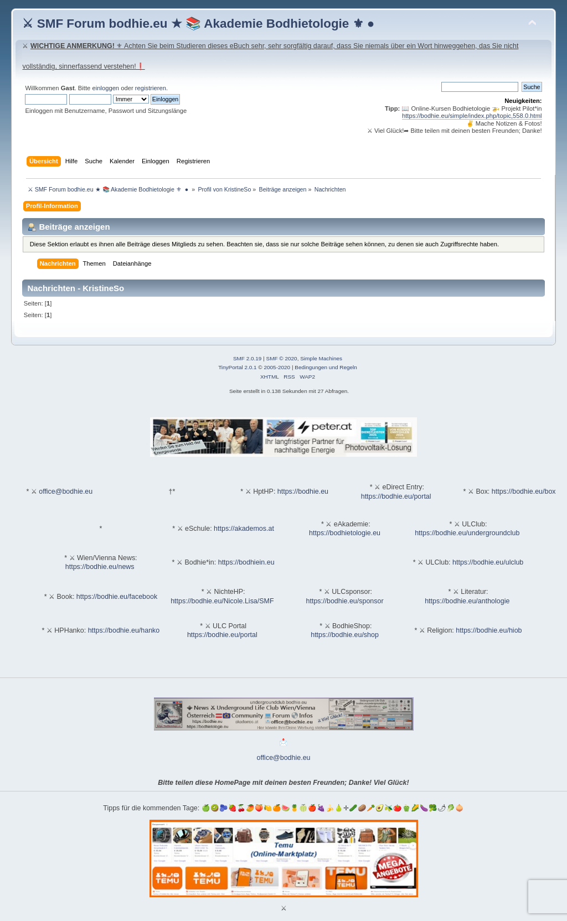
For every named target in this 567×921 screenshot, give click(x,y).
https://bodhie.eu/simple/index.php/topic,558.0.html (472, 115)
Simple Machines (321, 358)
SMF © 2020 (281, 358)
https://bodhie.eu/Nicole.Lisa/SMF (222, 601)
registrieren (150, 88)
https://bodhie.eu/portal (396, 496)
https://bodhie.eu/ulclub (487, 562)
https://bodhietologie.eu (344, 533)
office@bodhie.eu (65, 491)
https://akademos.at (244, 528)
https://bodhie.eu (302, 491)
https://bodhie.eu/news (100, 567)
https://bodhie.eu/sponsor (345, 601)
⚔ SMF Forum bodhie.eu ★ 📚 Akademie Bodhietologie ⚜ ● (198, 23)
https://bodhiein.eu (246, 562)
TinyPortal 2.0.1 (237, 367)
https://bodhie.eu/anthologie (467, 601)
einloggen (105, 88)
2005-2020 (277, 367)
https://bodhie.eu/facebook (116, 597)
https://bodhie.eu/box (524, 491)
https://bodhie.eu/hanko (124, 630)
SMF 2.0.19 (247, 358)
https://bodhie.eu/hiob (489, 630)
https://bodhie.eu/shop (345, 635)
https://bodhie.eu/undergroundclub (467, 533)
